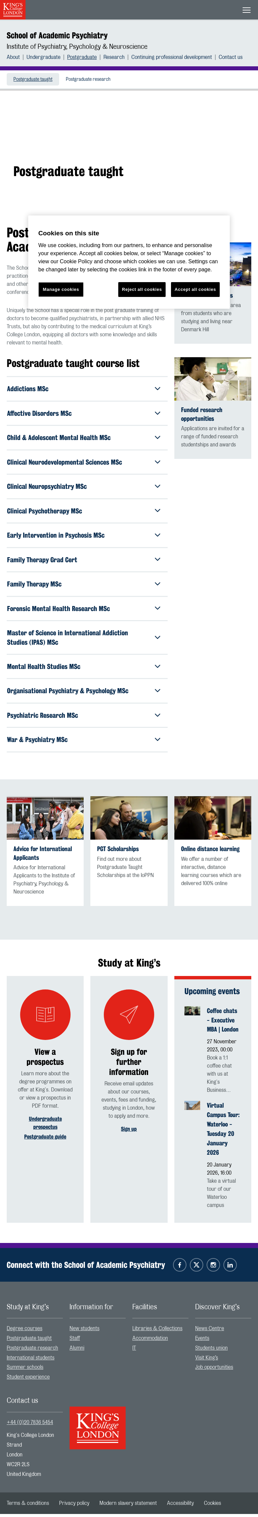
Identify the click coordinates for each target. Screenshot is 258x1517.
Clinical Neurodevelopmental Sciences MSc (64, 462)
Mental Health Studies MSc (43, 668)
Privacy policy (74, 1506)
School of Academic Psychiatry (57, 35)
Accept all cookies (195, 289)
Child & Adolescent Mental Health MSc (59, 438)
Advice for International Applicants (42, 856)
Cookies (212, 1506)
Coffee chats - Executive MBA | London (223, 1023)
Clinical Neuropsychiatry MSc (47, 487)
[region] (129, 262)
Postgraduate (82, 57)
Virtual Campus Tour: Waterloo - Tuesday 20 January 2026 (223, 1131)
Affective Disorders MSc (39, 413)
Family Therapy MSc (34, 585)
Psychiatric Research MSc (42, 717)
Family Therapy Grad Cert (42, 561)
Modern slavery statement (128, 1506)
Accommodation (150, 1341)
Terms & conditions (28, 1506)
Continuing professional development (171, 57)
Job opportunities (214, 1370)
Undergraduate (43, 57)
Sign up (129, 1132)
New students (84, 1331)
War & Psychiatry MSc (37, 742)
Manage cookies (61, 289)
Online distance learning (210, 852)
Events (202, 1341)
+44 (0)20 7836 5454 (30, 1425)
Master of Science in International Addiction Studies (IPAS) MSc (67, 639)
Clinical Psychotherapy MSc (44, 511)
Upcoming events (212, 994)
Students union (211, 1350)
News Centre (209, 1331)
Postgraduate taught (32, 79)
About (13, 57)
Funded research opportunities (201, 414)
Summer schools (25, 1370)
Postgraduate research (88, 79)
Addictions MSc (27, 389)
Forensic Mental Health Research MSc (58, 610)
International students (30, 1360)
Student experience (28, 1380)
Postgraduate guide (45, 1139)
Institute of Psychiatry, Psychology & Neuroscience (77, 46)
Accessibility (180, 1506)
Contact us (231, 57)
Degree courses (24, 1331)
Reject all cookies (142, 289)
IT (134, 1350)
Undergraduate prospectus (45, 1126)
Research (114, 57)
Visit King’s (206, 1360)
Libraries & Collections (157, 1331)
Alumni (77, 1350)
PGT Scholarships (118, 852)
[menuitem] (17, 57)
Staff (75, 1341)
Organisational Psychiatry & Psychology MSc (67, 693)
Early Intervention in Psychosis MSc (55, 536)
